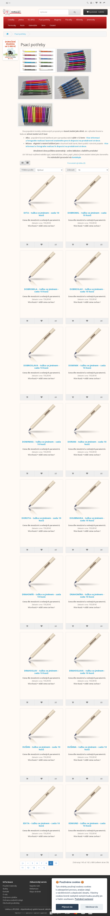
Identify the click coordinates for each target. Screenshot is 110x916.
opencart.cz (29, 913)
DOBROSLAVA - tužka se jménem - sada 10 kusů (41, 366)
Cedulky (11, 19)
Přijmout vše (67, 907)
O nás (5, 894)
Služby (5, 889)
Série (43, 25)
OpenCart (18, 913)
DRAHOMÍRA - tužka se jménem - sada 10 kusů (87, 595)
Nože (22, 25)
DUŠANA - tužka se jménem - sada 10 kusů (87, 748)
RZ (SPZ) (31, 19)
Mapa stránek (35, 891)
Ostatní (53, 25)
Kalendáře (33, 25)
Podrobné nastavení (84, 899)
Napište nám (35, 886)
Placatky (68, 19)
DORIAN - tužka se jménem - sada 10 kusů (87, 443)
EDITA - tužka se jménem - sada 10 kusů (41, 824)
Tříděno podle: (27, 170)
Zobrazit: (71, 170)
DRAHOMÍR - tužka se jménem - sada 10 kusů (41, 595)
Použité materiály (10, 886)
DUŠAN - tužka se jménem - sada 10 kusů (41, 748)
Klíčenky (79, 19)
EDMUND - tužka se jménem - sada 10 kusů (87, 824)
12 (28, 867)
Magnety (57, 19)
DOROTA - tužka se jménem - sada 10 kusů (41, 519)
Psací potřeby (44, 19)
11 (23, 867)
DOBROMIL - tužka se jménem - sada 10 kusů (87, 214)
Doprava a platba (10, 897)
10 (56, 863)
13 (34, 867)
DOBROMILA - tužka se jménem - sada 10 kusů (41, 290)
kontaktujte (76, 157)
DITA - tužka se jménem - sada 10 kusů (41, 214)
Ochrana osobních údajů (13, 900)
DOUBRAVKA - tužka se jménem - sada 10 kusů (87, 519)
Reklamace (34, 889)
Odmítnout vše (92, 907)
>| (44, 867)
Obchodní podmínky (11, 903)
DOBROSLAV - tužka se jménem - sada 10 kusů (87, 290)
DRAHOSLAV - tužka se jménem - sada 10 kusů (41, 671)
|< (23, 863)
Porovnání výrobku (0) (76, 163)
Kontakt (6, 891)
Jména (21, 19)
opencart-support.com (40, 913)
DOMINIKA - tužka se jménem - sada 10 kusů (41, 443)
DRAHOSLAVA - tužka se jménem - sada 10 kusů (87, 671)
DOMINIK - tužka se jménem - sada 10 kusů (87, 366)
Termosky (12, 25)
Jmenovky (91, 19)
